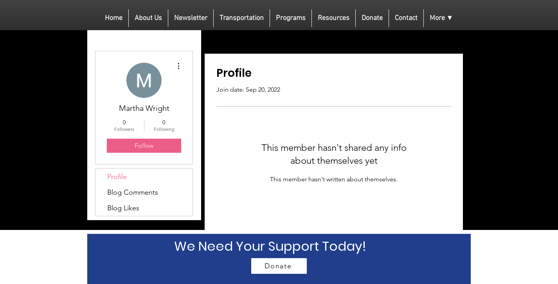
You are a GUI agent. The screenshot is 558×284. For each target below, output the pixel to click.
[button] (441, 18)
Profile (117, 176)
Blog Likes (123, 208)
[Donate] (279, 266)
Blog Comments (132, 192)
